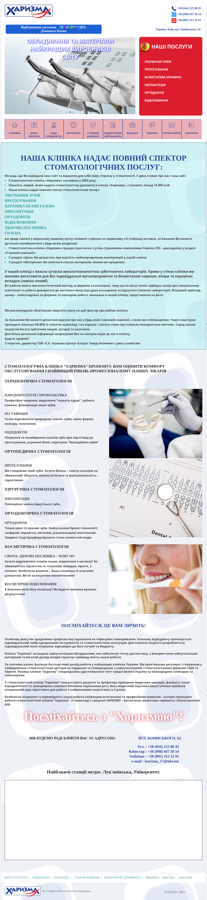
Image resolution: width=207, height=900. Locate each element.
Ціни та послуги (15, 877)
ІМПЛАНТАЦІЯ (155, 85)
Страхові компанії (86, 877)
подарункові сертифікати (122, 877)
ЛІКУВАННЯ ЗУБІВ (158, 62)
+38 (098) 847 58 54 (189, 14)
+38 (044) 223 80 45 (189, 8)
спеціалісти (40, 877)
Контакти (185, 877)
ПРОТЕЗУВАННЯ (156, 69)
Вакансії (152, 877)
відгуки (168, 877)
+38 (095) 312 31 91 (189, 20)
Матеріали (61, 877)
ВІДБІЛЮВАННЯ (156, 100)
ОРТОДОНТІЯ (154, 93)
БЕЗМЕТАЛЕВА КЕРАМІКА (163, 77)
